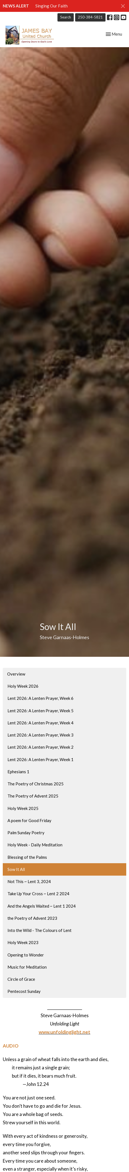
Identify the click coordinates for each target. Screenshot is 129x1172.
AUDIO (11, 1046)
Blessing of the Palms (27, 857)
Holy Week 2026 (22, 686)
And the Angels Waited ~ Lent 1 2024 (41, 905)
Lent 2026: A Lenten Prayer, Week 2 (40, 747)
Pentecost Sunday (24, 991)
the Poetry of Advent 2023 (32, 918)
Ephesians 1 (18, 771)
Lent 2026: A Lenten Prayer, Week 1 (40, 759)
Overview (16, 673)
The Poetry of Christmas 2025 (35, 783)
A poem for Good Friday (29, 820)
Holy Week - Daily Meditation (34, 844)
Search (65, 17)
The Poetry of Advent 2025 (32, 795)
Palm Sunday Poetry (25, 832)
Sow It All (16, 869)
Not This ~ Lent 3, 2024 (29, 881)
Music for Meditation (27, 966)
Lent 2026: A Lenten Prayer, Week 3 (40, 734)
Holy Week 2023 (22, 942)
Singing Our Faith (51, 5)
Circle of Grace (21, 979)
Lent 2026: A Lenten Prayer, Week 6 (40, 698)
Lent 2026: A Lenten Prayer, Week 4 (40, 722)
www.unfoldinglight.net (64, 1032)
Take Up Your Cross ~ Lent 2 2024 (38, 893)
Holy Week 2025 (22, 808)
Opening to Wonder (25, 954)
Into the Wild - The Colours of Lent (39, 930)
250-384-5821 (90, 17)
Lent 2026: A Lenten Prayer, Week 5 (40, 710)
